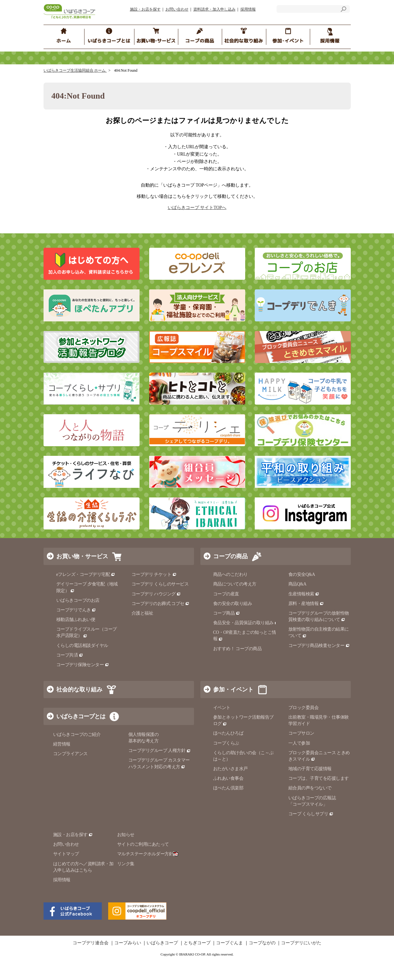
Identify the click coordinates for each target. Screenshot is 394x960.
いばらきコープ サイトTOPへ (197, 207)
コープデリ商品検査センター (319, 645)
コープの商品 (230, 556)
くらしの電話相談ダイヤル (82, 645)
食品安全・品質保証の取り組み (246, 622)
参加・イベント (233, 689)
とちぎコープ (197, 943)
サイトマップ (66, 853)
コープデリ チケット (154, 574)
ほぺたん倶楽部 (228, 788)
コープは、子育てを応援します (318, 778)
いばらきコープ (162, 943)
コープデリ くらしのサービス (160, 584)
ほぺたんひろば (228, 733)
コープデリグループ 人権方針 (159, 750)
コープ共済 (69, 655)
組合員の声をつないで (310, 788)
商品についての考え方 (234, 584)
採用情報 (248, 9)
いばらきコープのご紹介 (77, 734)
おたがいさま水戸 (230, 768)
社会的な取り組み (79, 689)
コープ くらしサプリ (308, 813)
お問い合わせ (177, 9)
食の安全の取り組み (232, 603)
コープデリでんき (76, 610)
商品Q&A (297, 584)
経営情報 (61, 744)
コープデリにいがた (301, 943)
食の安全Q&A (301, 574)
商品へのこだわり (230, 574)
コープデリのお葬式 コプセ (161, 603)
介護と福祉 (142, 613)
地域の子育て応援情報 (310, 768)
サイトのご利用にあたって (143, 844)
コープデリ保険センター (82, 664)
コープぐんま (229, 943)
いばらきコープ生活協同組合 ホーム (75, 70)
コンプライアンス (70, 753)
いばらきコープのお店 (78, 600)
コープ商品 (226, 613)
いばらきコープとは (80, 716)
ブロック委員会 (303, 707)
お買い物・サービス (82, 556)
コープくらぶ (226, 743)
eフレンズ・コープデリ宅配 (86, 574)
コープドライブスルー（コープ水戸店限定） (86, 632)
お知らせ (125, 834)
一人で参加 (299, 743)
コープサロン (301, 733)
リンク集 (125, 863)
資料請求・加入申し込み (214, 9)
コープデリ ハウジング (156, 594)
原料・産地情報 (306, 603)
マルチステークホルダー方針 (147, 853)
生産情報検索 (304, 594)
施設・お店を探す (145, 9)
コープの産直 (226, 594)
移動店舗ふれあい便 (75, 619)
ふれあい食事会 (228, 778)
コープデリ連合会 (91, 943)
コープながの (262, 943)
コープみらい (127, 943)
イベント (221, 707)
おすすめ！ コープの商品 (237, 648)
